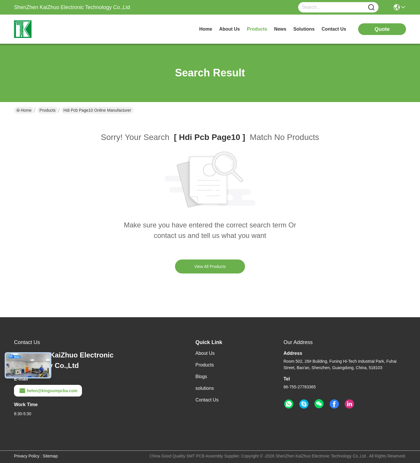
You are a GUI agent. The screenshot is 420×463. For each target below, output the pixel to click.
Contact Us (206, 399)
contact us (334, 29)
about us (229, 29)
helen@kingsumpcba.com (48, 390)
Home (205, 29)
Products (47, 110)
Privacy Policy (26, 456)
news (280, 29)
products (257, 29)
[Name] (371, 7)
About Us (205, 353)
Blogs (201, 376)
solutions (304, 29)
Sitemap (50, 456)
